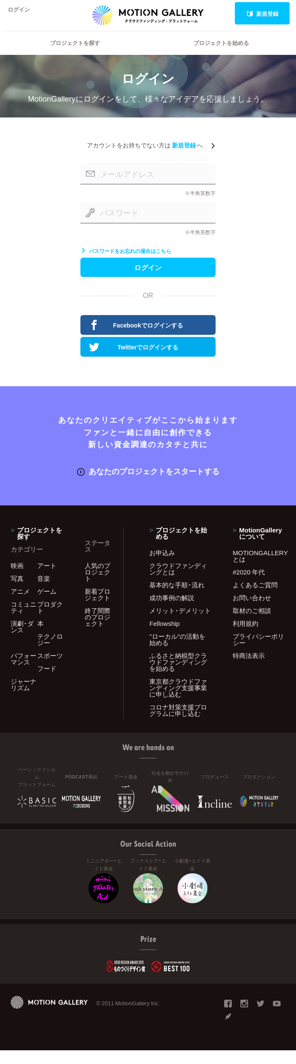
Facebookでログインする (136, 340)
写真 (17, 591)
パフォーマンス (23, 672)
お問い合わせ (252, 611)
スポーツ (50, 668)
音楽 (43, 591)
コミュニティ (23, 620)
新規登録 (262, 13)
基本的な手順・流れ (176, 598)
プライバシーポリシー (258, 653)
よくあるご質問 (255, 598)
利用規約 (245, 636)
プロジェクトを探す (75, 54)
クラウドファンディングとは (178, 582)
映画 (17, 578)
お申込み (162, 566)
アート (46, 578)
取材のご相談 (252, 623)
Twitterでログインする (133, 362)
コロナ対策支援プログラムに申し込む (178, 723)
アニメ (20, 604)
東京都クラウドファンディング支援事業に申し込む (178, 701)
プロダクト (50, 620)
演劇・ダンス (22, 640)
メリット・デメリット (180, 623)
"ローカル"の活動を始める (177, 653)
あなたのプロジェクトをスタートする (148, 485)
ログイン (23, 13)
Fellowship (164, 636)
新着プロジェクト (97, 608)
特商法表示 (249, 668)
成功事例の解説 (171, 611)
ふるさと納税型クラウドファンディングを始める (178, 675)
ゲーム (46, 604)
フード (46, 681)
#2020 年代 (249, 585)
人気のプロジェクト (97, 585)
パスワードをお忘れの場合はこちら (125, 262)
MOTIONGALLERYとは (259, 569)
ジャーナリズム (23, 698)
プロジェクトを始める (221, 54)
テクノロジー (50, 653)
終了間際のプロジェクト (97, 630)
